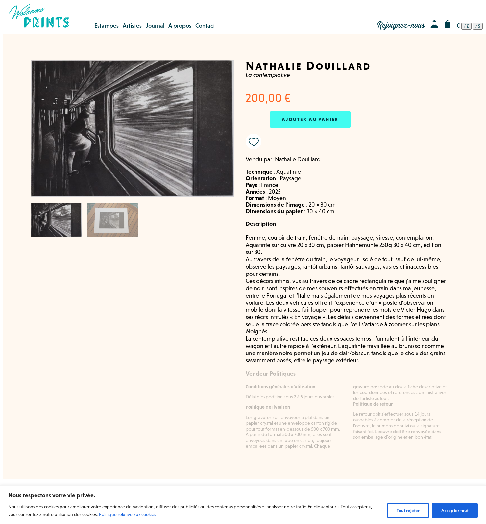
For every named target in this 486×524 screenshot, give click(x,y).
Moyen (277, 198)
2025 (275, 191)
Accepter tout (454, 510)
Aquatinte (288, 172)
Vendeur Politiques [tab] (271, 373)
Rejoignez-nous (401, 25)
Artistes (132, 25)
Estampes (106, 25)
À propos (179, 25)
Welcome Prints (39, 16)
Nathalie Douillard (298, 159)
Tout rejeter (408, 510)
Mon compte (434, 24)
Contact (205, 25)
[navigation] (470, 26)
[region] (243, 504)
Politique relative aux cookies (127, 514)
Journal (155, 25)
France (269, 185)
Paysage (290, 178)
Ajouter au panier (310, 119)
